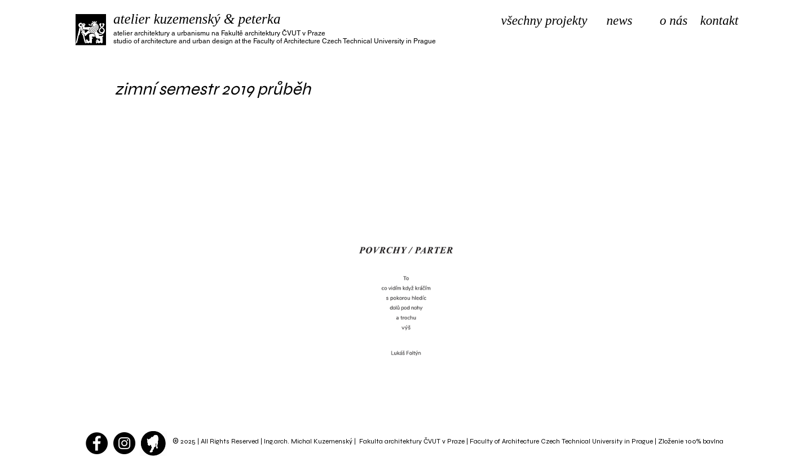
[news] (619, 21)
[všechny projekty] (544, 21)
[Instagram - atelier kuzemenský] (124, 443)
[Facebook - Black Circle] (97, 443)
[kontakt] (719, 21)
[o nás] (673, 21)
